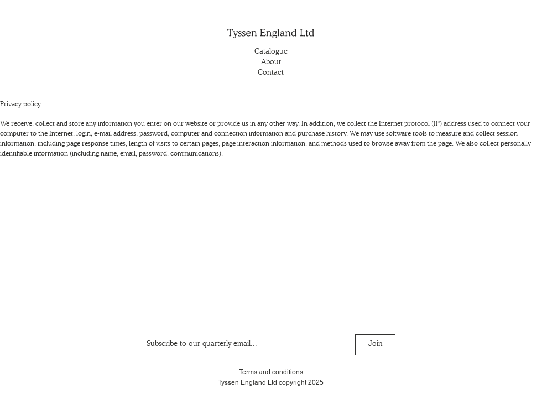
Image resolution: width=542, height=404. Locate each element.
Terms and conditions (271, 372)
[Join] (375, 344)
